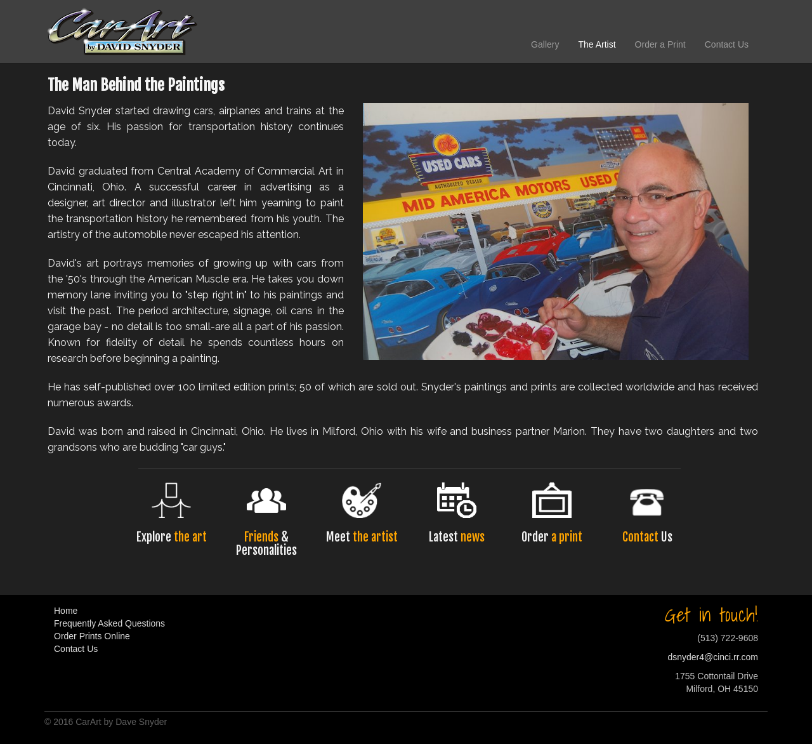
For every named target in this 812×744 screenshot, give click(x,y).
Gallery (545, 44)
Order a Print (660, 44)
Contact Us (727, 44)
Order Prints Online (92, 636)
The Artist (596, 44)
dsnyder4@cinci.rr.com (712, 657)
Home (65, 611)
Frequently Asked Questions (109, 623)
